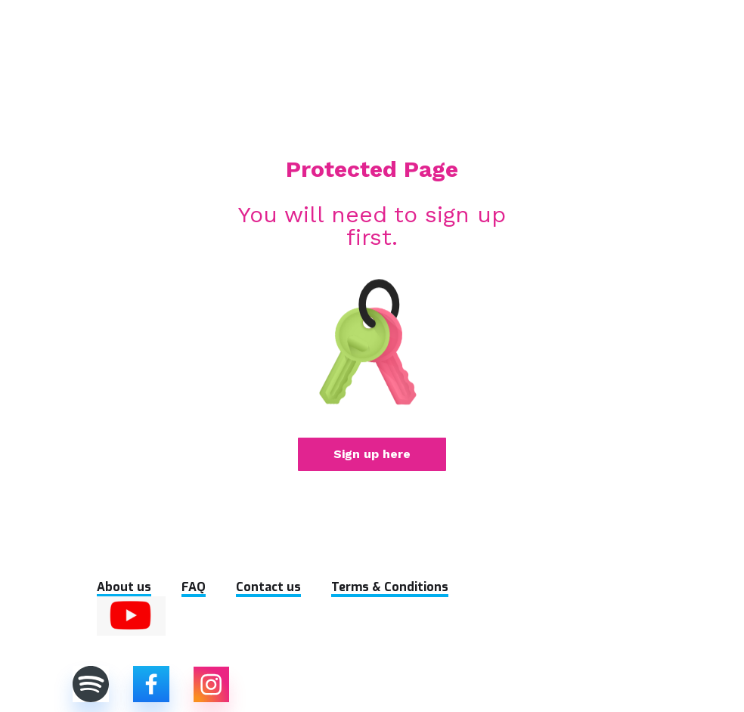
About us (124, 587)
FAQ (193, 587)
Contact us (268, 587)
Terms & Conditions (389, 587)
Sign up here (372, 454)
